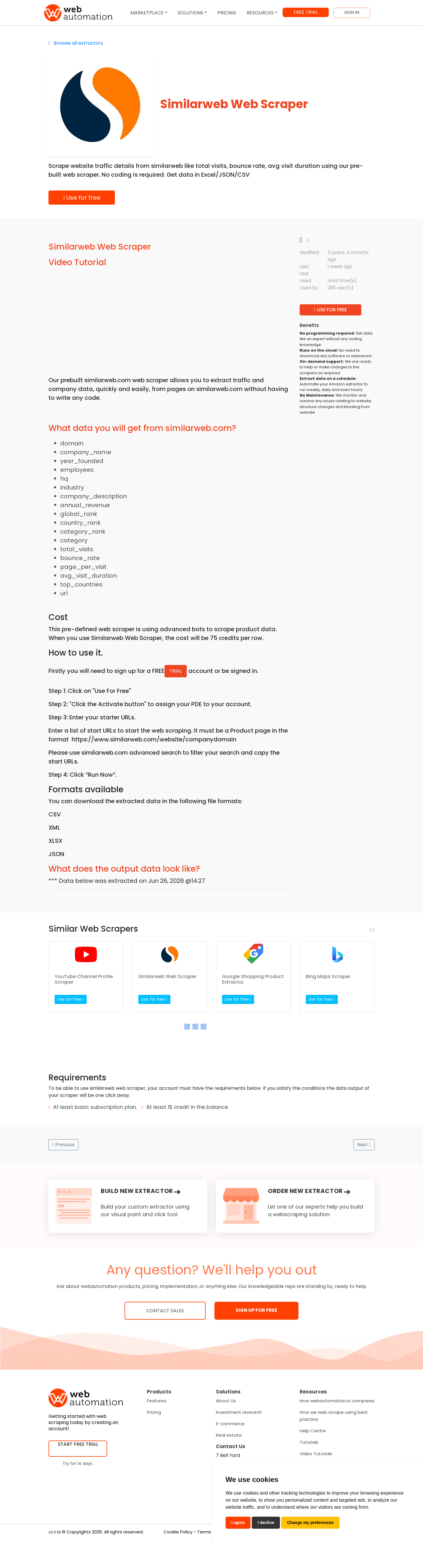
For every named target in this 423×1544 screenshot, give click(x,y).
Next (364, 1144)
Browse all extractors (75, 43)
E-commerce (230, 1424)
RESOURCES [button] (260, 12)
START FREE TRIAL (78, 1444)
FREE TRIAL (305, 12)
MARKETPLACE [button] (147, 12)
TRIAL (175, 671)
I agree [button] (238, 1522)
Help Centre (313, 1431)
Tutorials (309, 1442)
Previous (63, 1144)
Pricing (154, 1412)
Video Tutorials (316, 1454)
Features (156, 1401)
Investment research (239, 1412)
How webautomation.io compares (337, 1401)
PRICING (226, 12)
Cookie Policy (178, 1532)
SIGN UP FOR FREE (256, 1310)
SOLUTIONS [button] (190, 12)
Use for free (81, 197)
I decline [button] (266, 1522)
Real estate (229, 1435)
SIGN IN (351, 12)
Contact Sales (165, 1310)
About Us (226, 1401)
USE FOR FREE (330, 309)
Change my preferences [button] (310, 1522)
